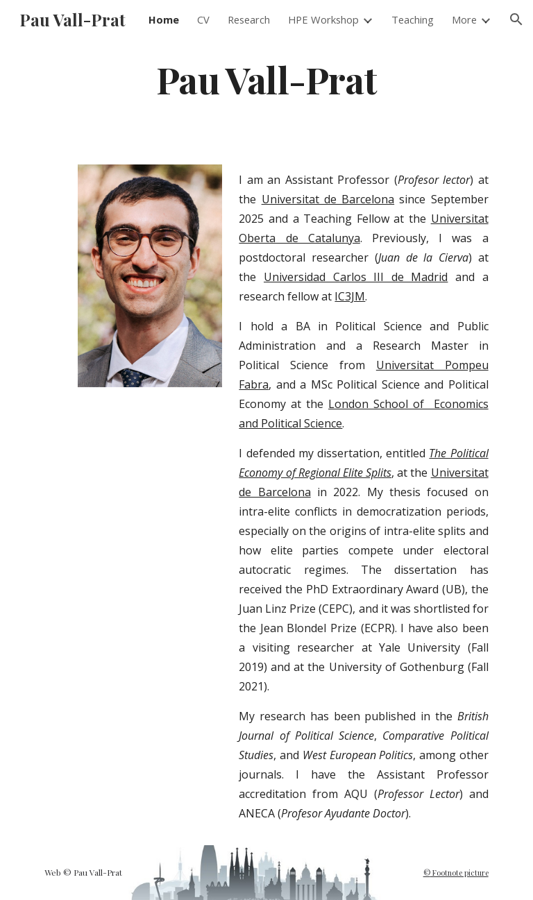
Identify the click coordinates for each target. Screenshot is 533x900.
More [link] (464, 19)
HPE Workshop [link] (323, 19)
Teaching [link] (412, 19)
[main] (266, 78)
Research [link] (249, 19)
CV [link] (203, 19)
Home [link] (164, 19)
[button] (516, 19)
